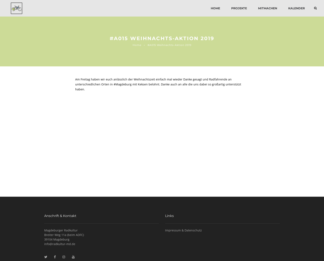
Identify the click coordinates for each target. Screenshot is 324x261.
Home (215, 8)
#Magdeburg (123, 84)
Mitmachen (267, 8)
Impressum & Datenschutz (183, 230)
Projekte (239, 8)
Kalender (296, 8)
